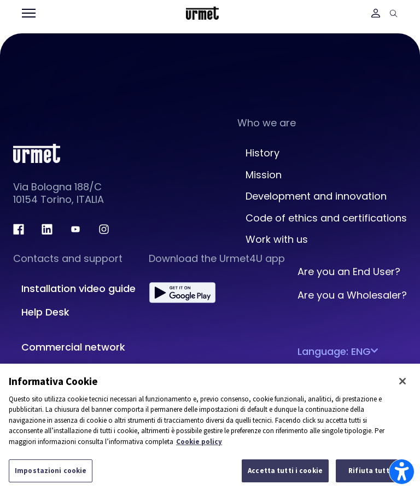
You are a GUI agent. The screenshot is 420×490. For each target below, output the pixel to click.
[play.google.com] (182, 292)
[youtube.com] (75, 229)
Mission (264, 175)
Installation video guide (78, 288)
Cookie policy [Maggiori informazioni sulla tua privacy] (199, 441)
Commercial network (73, 347)
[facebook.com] (18, 229)
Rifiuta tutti (370, 470)
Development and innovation (316, 196)
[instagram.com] (103, 229)
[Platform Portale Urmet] (202, 12)
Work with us (277, 239)
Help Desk (45, 312)
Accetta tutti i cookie (285, 470)
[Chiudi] (402, 381)
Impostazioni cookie (50, 470)
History (262, 153)
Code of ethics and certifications (326, 218)
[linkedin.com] (47, 229)
